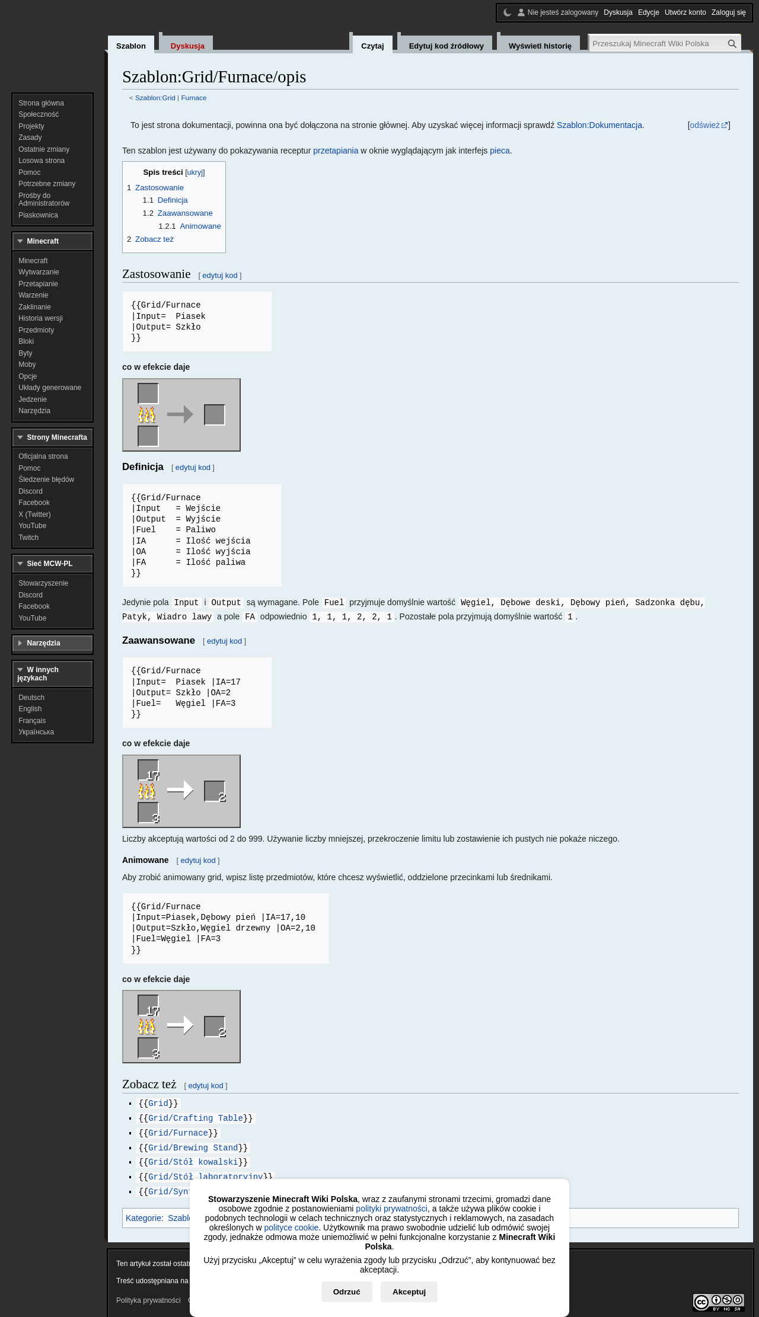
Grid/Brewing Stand (193, 1144)
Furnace (193, 97)
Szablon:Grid (155, 97)
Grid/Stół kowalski (193, 1157)
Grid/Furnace (178, 1130)
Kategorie (143, 1212)
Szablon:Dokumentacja (599, 125)
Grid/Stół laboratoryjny (205, 1172)
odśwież (705, 125)
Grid (158, 1101)
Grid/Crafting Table (195, 1115)
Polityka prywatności (148, 1295)
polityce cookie (291, 1227)
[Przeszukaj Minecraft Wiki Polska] (665, 44)
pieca (499, 150)
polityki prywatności (392, 1208)
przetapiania (335, 150)
